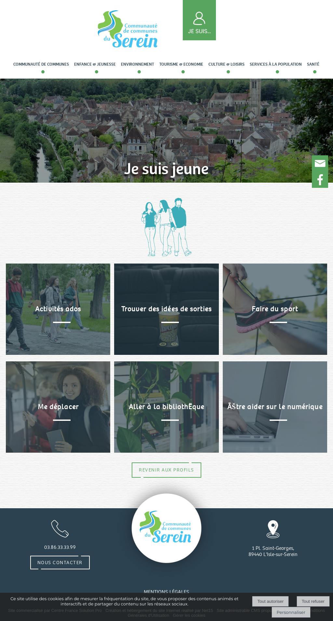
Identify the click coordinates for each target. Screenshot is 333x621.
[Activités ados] (58, 309)
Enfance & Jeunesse (95, 64)
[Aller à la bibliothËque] (166, 407)
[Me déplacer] (58, 407)
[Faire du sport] (275, 309)
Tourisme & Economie (181, 64)
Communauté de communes (41, 64)
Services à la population (276, 64)
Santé (313, 64)
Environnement (137, 64)
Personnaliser (291, 612)
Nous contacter (60, 562)
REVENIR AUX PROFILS (166, 470)
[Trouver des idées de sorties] (166, 309)
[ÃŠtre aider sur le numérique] (275, 407)
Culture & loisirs (226, 64)
